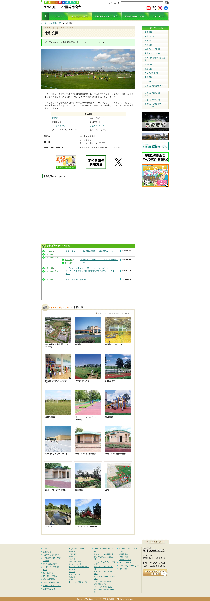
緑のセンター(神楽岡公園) (104, 554)
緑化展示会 (48, 573)
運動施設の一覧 (100, 584)
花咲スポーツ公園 (152, 49)
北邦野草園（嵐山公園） (103, 581)
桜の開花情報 (49, 579)
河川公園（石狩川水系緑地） (155, 59)
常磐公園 (148, 32)
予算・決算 (123, 557)
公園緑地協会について (129, 548)
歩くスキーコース (97, 126)
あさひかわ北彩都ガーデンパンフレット (156, 105)
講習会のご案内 (50, 564)
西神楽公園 (149, 81)
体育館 (55, 118)
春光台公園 (149, 41)
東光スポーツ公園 (152, 53)
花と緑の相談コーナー (53, 576)
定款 (121, 551)
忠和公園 (49, 254)
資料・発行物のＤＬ (52, 582)
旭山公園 (148, 64)
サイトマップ (125, 562)
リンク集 (123, 569)
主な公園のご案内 (56, 23)
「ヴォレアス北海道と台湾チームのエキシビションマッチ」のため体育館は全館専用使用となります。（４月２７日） (91, 271)
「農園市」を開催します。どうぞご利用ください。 (99, 261)
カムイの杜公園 (151, 73)
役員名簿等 (123, 554)
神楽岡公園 (149, 36)
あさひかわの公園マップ (155, 100)
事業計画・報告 (125, 560)
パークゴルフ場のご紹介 (103, 587)
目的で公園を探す (51, 555)
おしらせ (49, 251)
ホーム (43, 23)
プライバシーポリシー (129, 566)
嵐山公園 (148, 69)
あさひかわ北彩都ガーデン (156, 86)
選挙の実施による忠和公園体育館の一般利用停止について (91, 251)
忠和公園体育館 (51, 257)
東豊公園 (68, 263)
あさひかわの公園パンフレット (156, 94)
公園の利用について (52, 586)
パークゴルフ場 (58, 126)
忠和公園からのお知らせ (76, 279)
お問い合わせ (49, 589)
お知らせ (47, 552)
